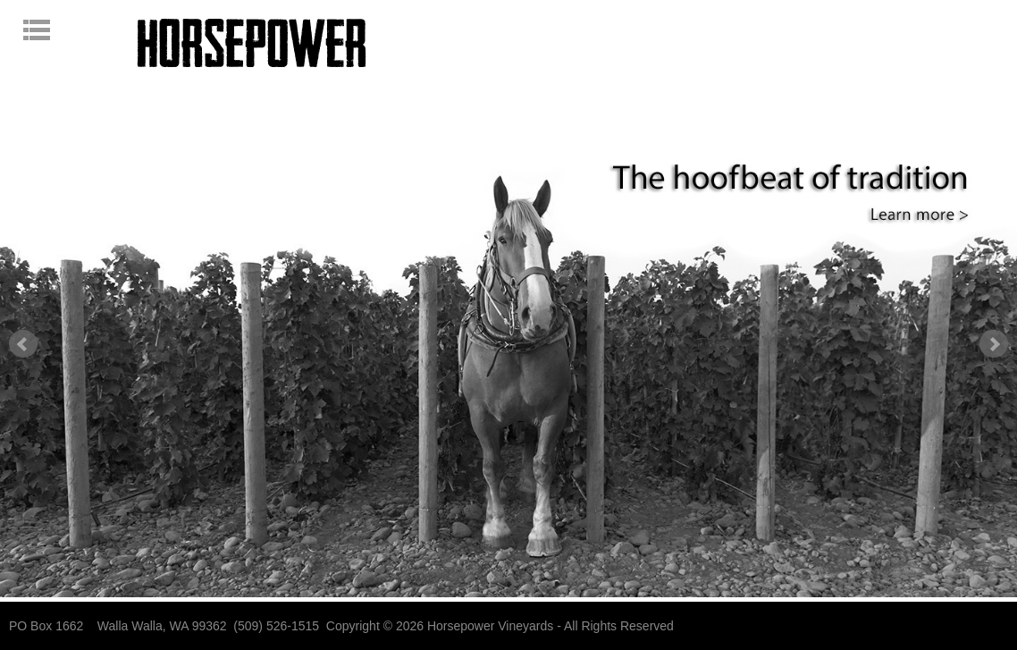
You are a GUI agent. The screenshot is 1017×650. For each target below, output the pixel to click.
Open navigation (68, 29)
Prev (23, 344)
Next (993, 344)
